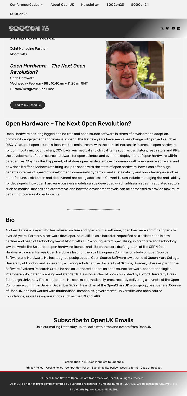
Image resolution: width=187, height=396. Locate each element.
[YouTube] (173, 19)
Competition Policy (78, 367)
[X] (162, 19)
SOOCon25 (161, 5)
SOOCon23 (113, 5)
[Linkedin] (179, 19)
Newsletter (89, 5)
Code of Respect (151, 367)
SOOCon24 (137, 5)
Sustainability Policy (105, 367)
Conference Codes (26, 4)
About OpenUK (61, 5)
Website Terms (129, 367)
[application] (41, 4)
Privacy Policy (34, 367)
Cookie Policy (54, 367)
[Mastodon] (167, 19)
